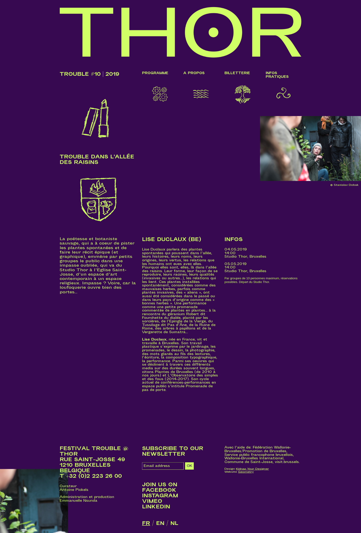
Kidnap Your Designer (252, 468)
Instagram (160, 495)
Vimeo (152, 501)
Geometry (246, 471)
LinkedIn (156, 506)
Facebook (159, 490)
